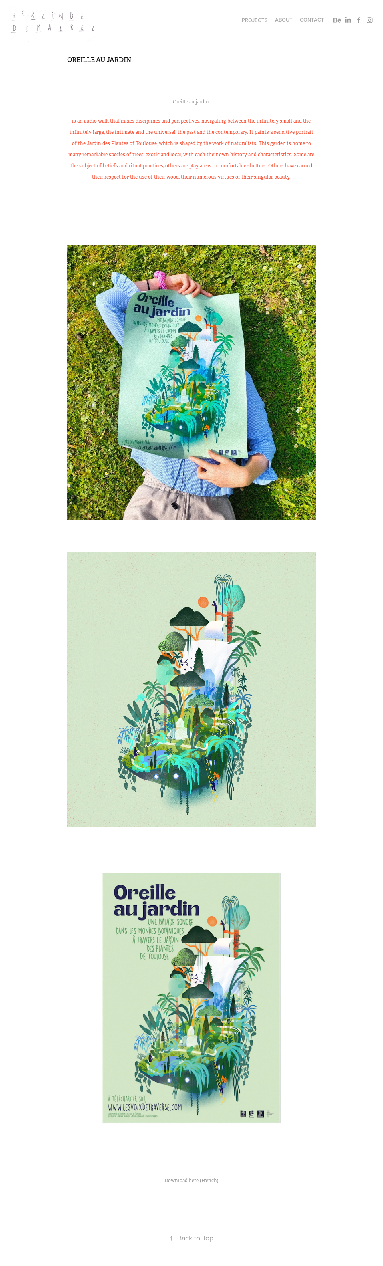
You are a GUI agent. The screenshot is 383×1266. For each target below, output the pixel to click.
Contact (312, 20)
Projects (255, 20)
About (284, 20)
